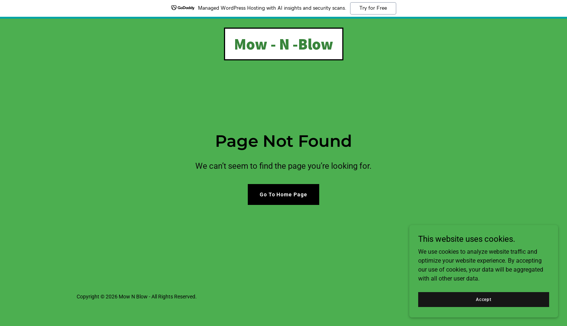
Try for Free (373, 8)
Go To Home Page (284, 194)
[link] (283, 47)
